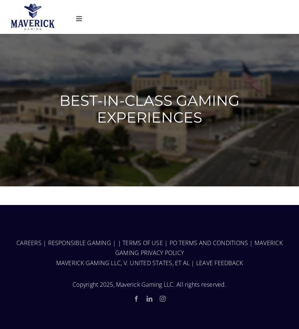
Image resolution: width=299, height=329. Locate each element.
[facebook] (136, 299)
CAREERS (29, 243)
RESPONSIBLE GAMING (79, 243)
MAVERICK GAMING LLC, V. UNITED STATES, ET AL (123, 263)
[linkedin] (149, 299)
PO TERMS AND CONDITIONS (209, 243)
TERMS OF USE (143, 243)
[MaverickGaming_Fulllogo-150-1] (33, 7)
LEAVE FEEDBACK (219, 263)
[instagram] (163, 299)
